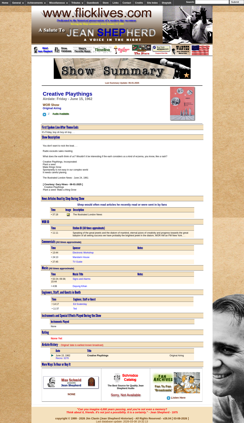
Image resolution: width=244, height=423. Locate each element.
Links (116, 3)
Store (106, 3)
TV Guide (77, 261)
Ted (75, 308)
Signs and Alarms (81, 279)
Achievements (36, 3)
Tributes (77, 3)
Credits (139, 3)
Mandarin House (81, 257)
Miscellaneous (58, 3)
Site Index (152, 3)
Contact (127, 3)
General (18, 3)
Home (5, 3)
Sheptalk (166, 3)
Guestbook (93, 3)
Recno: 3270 (62, 358)
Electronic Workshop (83, 252)
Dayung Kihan (80, 286)
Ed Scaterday (80, 304)
